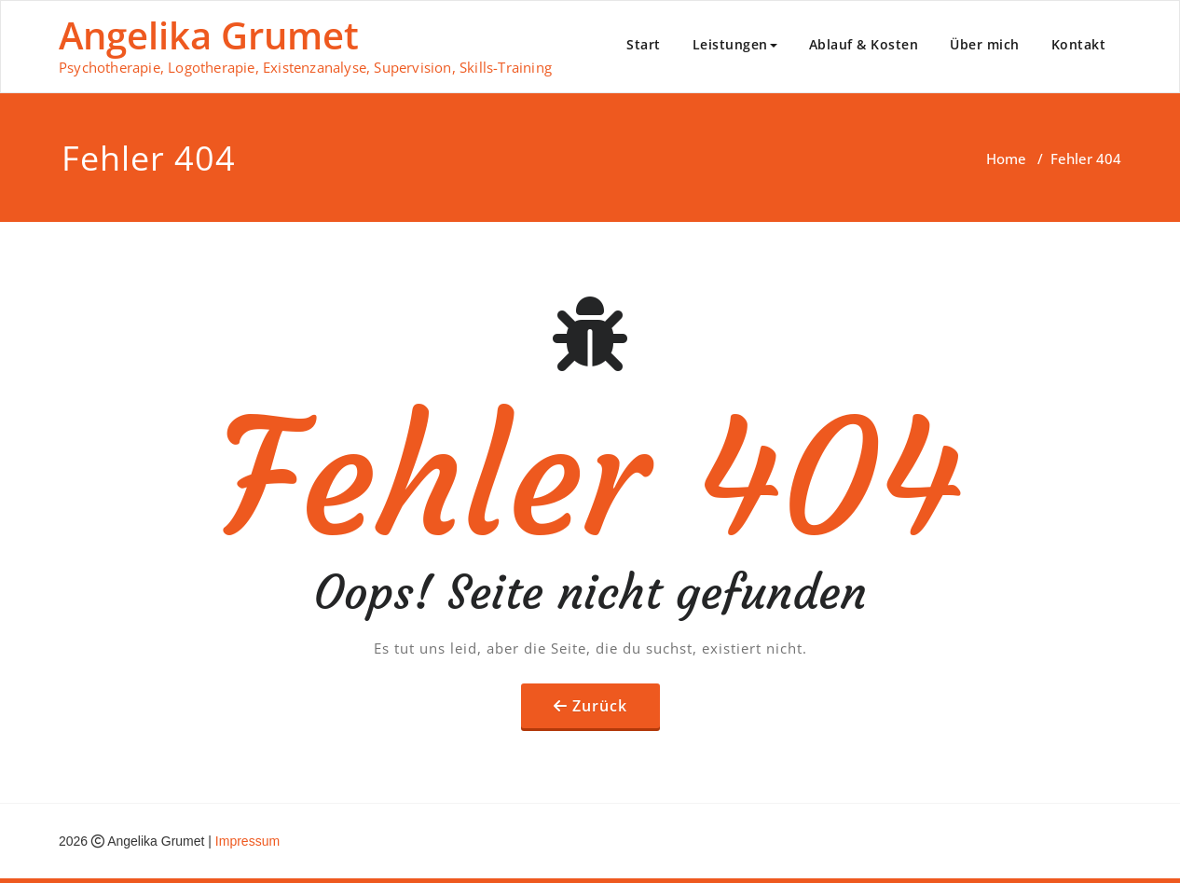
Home (1006, 158)
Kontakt (1078, 44)
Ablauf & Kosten (864, 44)
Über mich (985, 44)
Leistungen (735, 44)
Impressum (247, 841)
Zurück (599, 706)
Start (643, 44)
